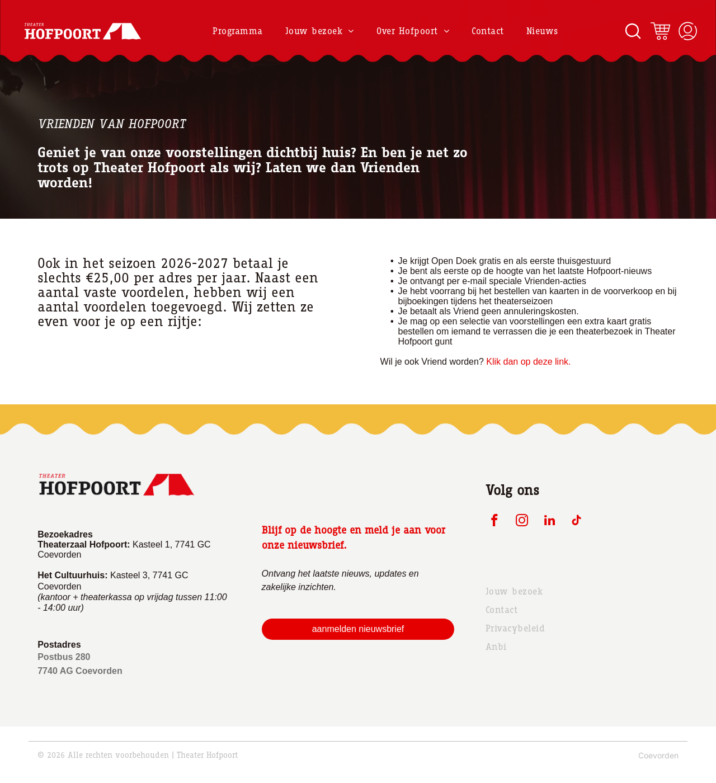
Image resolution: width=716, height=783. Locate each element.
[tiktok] (577, 521)
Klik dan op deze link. (528, 361)
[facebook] (495, 521)
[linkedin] (549, 521)
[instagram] (522, 521)
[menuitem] (237, 31)
